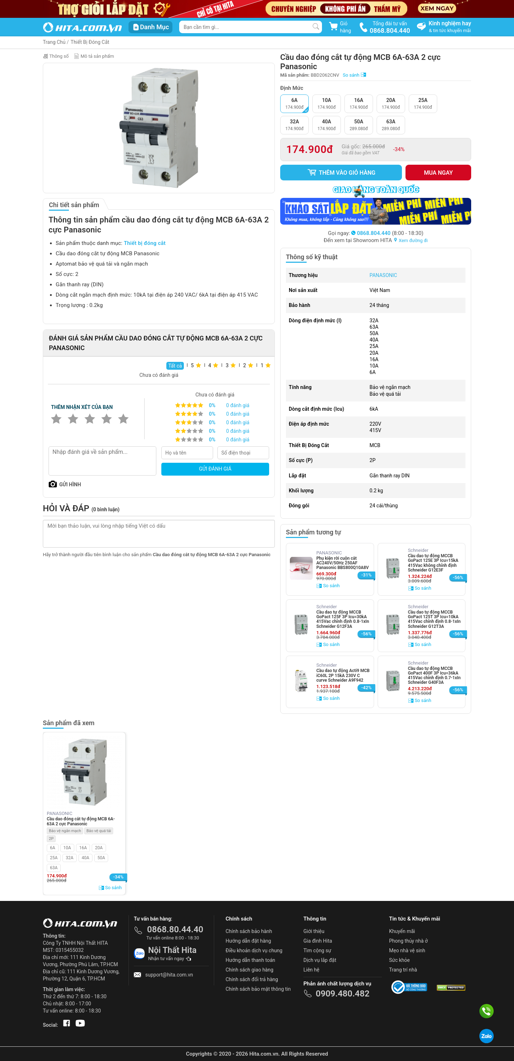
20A (98, 847)
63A (53, 867)
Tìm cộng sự (317, 950)
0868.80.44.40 (175, 929)
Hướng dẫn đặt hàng (248, 941)
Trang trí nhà (403, 970)
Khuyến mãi (402, 931)
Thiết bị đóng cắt (145, 243)
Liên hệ (311, 970)
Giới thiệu (313, 931)
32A (69, 857)
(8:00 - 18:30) (387, 233)
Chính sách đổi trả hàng (252, 979)
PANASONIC (383, 275)
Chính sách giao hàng (249, 970)
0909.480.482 (342, 994)
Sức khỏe (399, 960)
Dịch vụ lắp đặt (319, 960)
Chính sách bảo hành (249, 931)
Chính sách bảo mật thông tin (258, 989)
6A (52, 847)
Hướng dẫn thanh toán (250, 960)
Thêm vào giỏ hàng (341, 172)
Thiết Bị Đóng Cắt (90, 42)
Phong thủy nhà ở (408, 941)
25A (53, 857)
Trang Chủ (54, 42)
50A (101, 857)
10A (67, 847)
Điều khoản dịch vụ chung (254, 950)
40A (85, 857)
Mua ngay (438, 172)
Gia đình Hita (317, 941)
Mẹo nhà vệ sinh (407, 950)
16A (83, 847)
